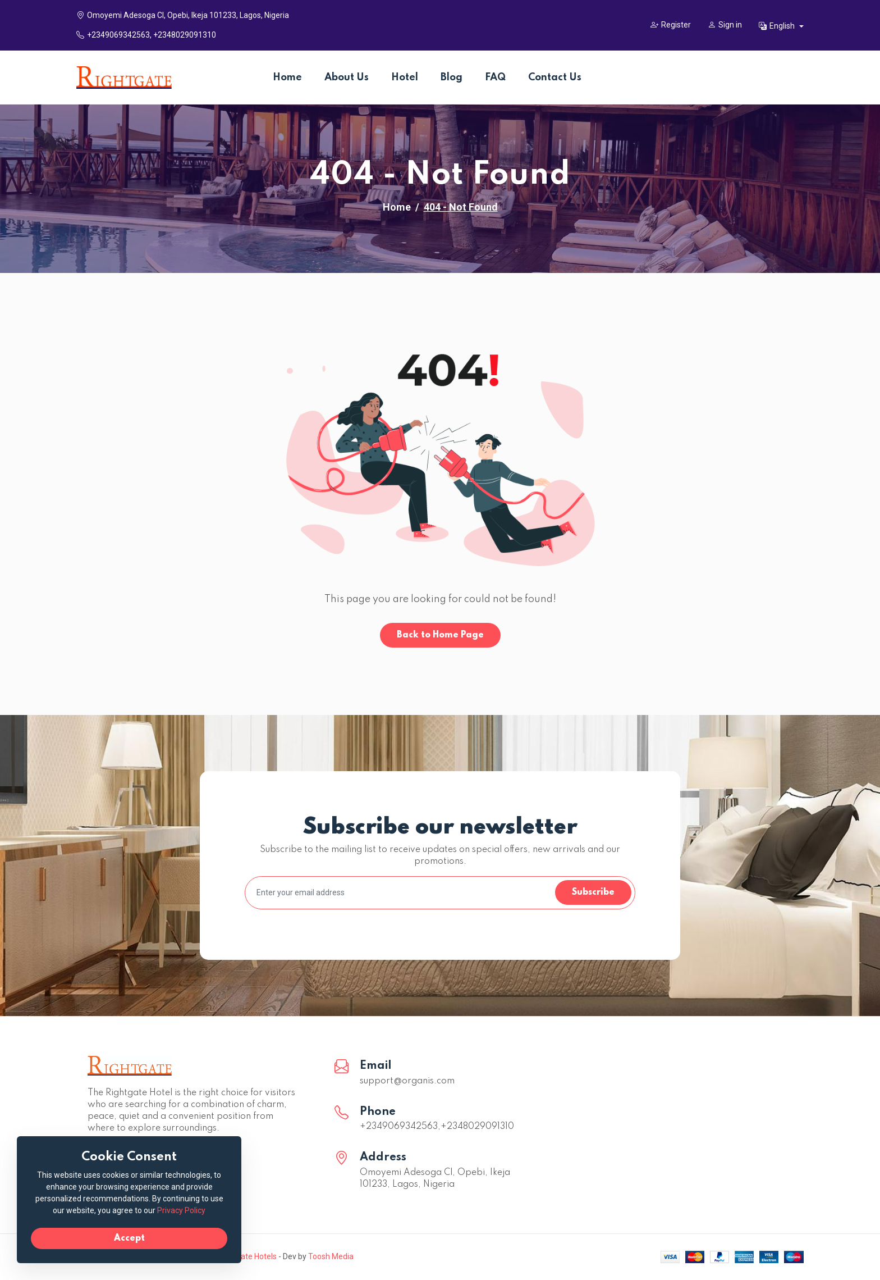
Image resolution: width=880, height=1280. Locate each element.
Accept (129, 1238)
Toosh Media (331, 1256)
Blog (451, 77)
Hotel (404, 77)
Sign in (725, 25)
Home (287, 77)
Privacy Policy (181, 1210)
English (777, 26)
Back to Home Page (440, 635)
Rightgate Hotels (247, 1256)
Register (670, 25)
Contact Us (554, 77)
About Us (346, 77)
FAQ (495, 77)
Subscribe (593, 892)
